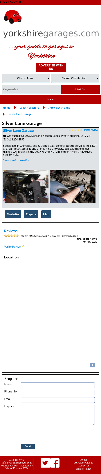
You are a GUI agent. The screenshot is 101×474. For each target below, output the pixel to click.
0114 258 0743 (17, 459)
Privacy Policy (83, 468)
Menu (50, 99)
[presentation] (49, 434)
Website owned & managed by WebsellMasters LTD (16, 467)
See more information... (17, 160)
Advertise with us (83, 462)
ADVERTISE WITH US (51, 67)
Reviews (11, 231)
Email (7, 398)
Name (8, 384)
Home (83, 459)
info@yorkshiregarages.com (17, 462)
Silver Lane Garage (18, 130)
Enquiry (9, 406)
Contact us (83, 465)
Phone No (10, 391)
